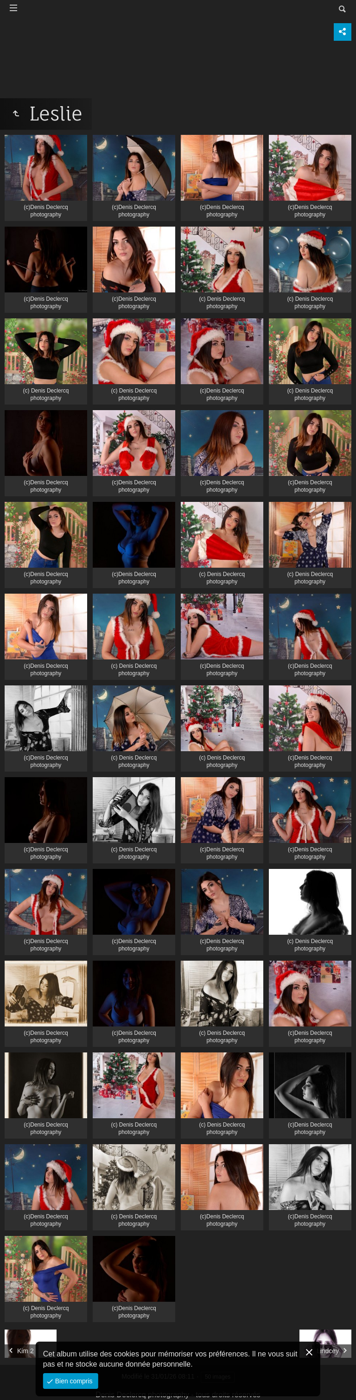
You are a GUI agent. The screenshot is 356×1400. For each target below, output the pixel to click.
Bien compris (73, 1381)
